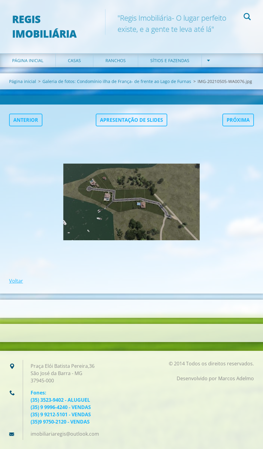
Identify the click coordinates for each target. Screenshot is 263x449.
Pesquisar (247, 17)
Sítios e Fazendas (169, 60)
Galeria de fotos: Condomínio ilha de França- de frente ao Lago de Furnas (116, 81)
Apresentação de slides (131, 120)
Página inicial (27, 60)
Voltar (16, 281)
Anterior (25, 120)
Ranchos (115, 60)
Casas (74, 60)
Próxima (238, 120)
